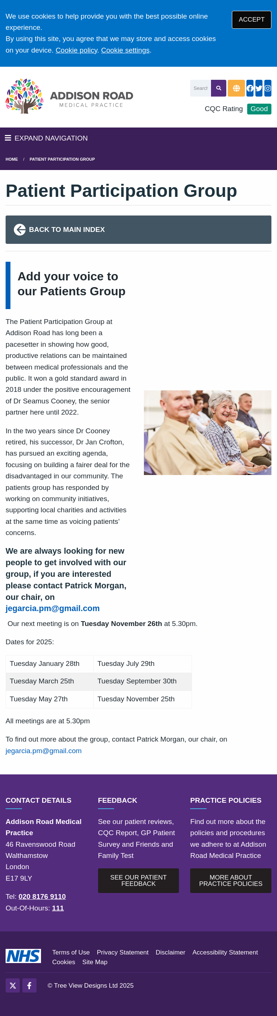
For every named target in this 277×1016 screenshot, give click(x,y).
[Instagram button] (267, 88)
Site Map (94, 962)
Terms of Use (71, 952)
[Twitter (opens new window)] (13, 985)
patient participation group (62, 159)
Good (259, 109)
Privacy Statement (123, 952)
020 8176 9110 (42, 896)
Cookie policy (76, 50)
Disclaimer (170, 952)
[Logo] (69, 97)
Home (12, 159)
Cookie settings (125, 50)
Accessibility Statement (225, 952)
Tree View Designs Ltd (86, 985)
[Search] (200, 88)
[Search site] (218, 88)
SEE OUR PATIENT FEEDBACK (138, 880)
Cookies (63, 962)
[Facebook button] (250, 88)
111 (58, 908)
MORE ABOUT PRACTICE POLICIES (230, 880)
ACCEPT (252, 19)
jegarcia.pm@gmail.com (53, 608)
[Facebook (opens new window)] (29, 985)
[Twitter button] (258, 88)
